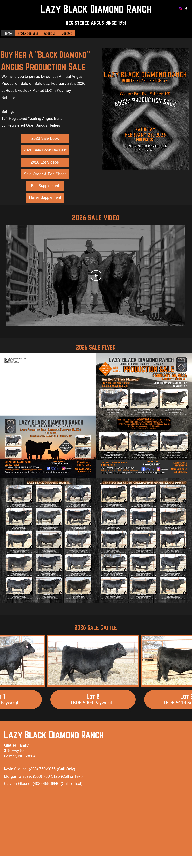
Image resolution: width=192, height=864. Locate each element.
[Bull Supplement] (45, 186)
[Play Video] (96, 275)
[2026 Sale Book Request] (45, 150)
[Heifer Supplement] (45, 198)
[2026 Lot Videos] (45, 162)
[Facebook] (186, 9)
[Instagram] (180, 9)
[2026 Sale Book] (45, 138)
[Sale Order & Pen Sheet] (45, 174)
